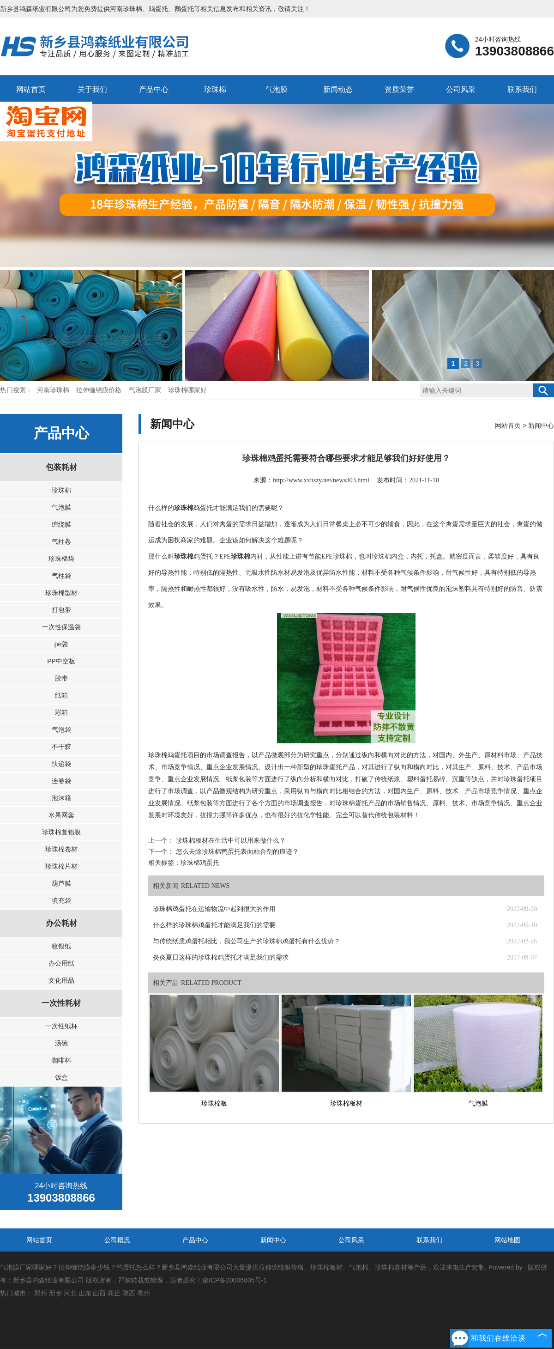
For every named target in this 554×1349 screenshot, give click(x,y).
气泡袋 (61, 729)
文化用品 (61, 980)
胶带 (61, 678)
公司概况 (117, 1240)
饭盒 (61, 1077)
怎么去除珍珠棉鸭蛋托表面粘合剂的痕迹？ (236, 851)
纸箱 (61, 695)
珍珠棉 (215, 89)
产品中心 (154, 89)
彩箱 (61, 712)
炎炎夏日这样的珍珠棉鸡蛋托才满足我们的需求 (221, 957)
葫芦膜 (61, 883)
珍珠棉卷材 (61, 849)
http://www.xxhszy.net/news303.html (321, 480)
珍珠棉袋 (61, 558)
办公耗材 (61, 923)
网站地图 (507, 1240)
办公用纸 (61, 963)
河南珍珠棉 (126, 8)
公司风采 (461, 89)
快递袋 (61, 763)
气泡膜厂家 (146, 390)
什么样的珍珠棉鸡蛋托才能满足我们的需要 (214, 925)
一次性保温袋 (61, 627)
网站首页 (31, 89)
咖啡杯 (61, 1060)
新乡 (55, 1293)
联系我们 (522, 89)
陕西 (128, 1293)
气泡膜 (276, 89)
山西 (99, 1293)
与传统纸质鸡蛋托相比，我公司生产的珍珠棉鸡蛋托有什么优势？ (246, 941)
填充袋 (61, 900)
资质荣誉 (399, 89)
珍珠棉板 (214, 1103)
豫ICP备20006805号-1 (234, 1280)
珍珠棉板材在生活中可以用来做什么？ (230, 840)
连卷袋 (61, 780)
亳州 (143, 1293)
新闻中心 (541, 425)
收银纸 (61, 946)
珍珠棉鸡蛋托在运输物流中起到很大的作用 (214, 908)
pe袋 (61, 644)
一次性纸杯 (61, 1026)
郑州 (40, 1293)
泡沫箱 (61, 798)
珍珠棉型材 (61, 592)
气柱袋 (61, 575)
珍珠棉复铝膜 (61, 832)
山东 (84, 1293)
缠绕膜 (61, 524)
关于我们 (92, 89)
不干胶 (61, 746)
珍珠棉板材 (346, 1103)
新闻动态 (338, 89)
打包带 (61, 610)
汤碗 (61, 1043)
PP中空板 (61, 661)
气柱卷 (61, 541)
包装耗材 (61, 467)
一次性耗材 (61, 1003)
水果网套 (61, 815)
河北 (70, 1293)
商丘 (114, 1293)
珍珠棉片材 (61, 866)
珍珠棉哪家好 (187, 390)
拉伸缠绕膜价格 (99, 390)
